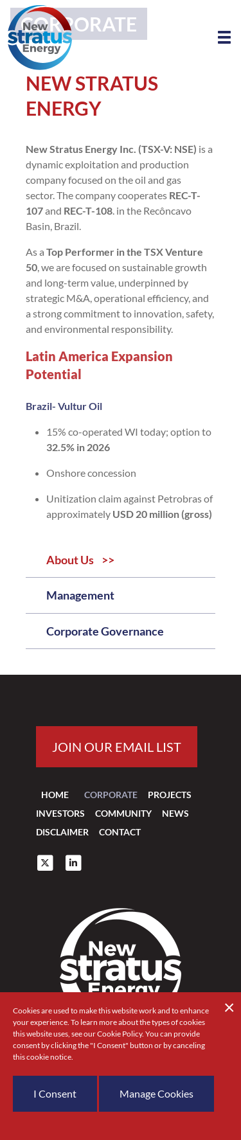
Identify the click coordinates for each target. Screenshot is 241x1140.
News (175, 813)
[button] (224, 37)
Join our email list (116, 746)
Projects (170, 794)
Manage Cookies (156, 1093)
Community (123, 813)
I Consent (54, 1093)
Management (80, 595)
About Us (70, 560)
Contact (120, 831)
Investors (60, 813)
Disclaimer (62, 831)
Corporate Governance (105, 631)
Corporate (111, 794)
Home (55, 794)
